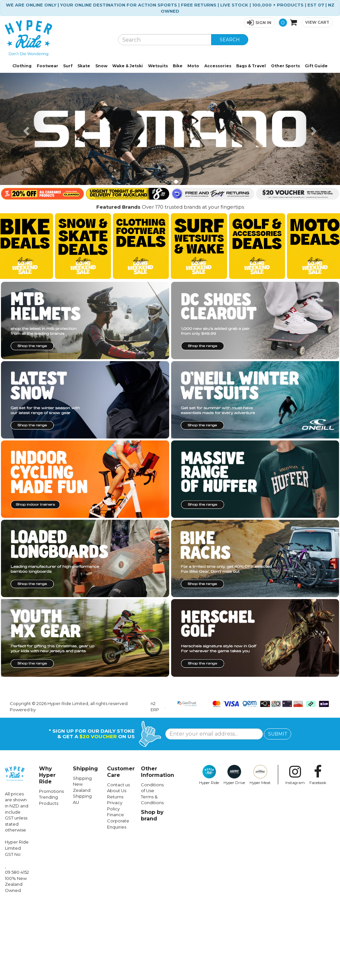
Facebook (317, 827)
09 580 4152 (17, 924)
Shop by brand (152, 867)
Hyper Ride (209, 827)
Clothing (22, 65)
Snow (101, 65)
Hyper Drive (234, 827)
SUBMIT (277, 786)
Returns (115, 848)
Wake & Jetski (127, 65)
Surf (68, 65)
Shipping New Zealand (82, 836)
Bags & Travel (251, 65)
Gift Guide (316, 65)
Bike (178, 65)
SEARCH (230, 40)
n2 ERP (155, 758)
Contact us (118, 836)
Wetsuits (158, 65)
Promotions (51, 843)
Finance (115, 866)
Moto (193, 65)
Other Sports (285, 65)
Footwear (47, 65)
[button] (259, 23)
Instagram (295, 827)
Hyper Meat (260, 827)
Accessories (217, 65)
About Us (116, 842)
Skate (83, 65)
